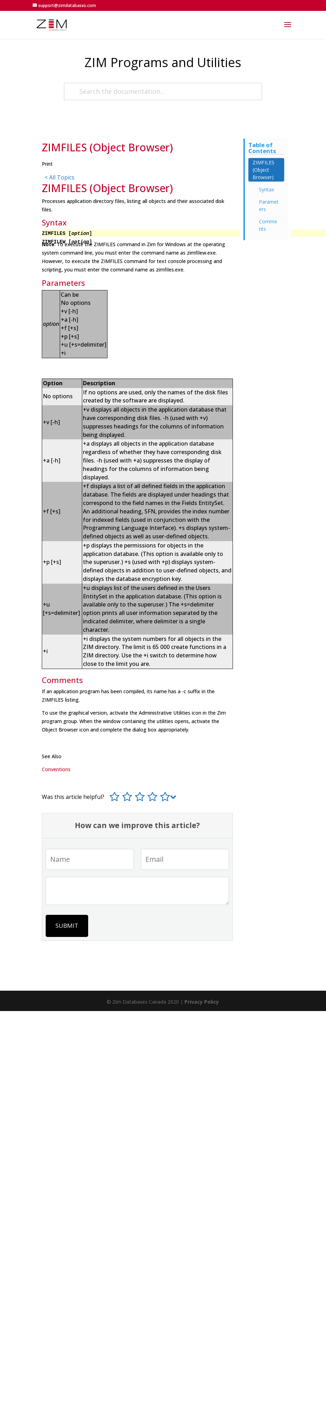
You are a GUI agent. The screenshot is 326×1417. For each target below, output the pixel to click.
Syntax (266, 189)
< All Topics (59, 177)
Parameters (269, 205)
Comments (268, 225)
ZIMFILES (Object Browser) (263, 170)
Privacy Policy (201, 1001)
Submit (67, 925)
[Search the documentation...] (163, 91)
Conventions (56, 769)
